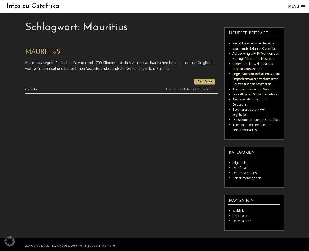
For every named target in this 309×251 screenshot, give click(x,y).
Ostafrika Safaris (244, 173)
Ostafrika (31, 89)
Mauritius (42, 52)
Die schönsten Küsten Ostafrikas (256, 120)
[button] (9, 241)
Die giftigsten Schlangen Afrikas (255, 94)
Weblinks (238, 211)
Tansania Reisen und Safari (252, 89)
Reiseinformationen (246, 178)
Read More (205, 81)
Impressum (240, 216)
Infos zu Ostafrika (33, 6)
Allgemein (239, 162)
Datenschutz (241, 221)
